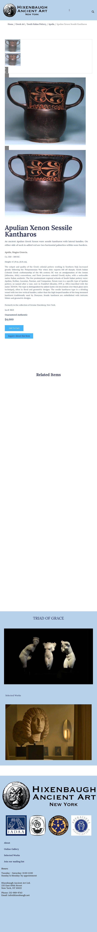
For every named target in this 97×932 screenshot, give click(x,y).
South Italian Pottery (36, 24)
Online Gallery (11, 849)
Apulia (51, 24)
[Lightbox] (48, 75)
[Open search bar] (93, 11)
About (7, 842)
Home (10, 24)
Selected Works (13, 695)
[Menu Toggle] (69, 10)
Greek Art (20, 24)
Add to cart (14, 328)
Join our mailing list (14, 861)
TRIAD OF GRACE (48, 618)
